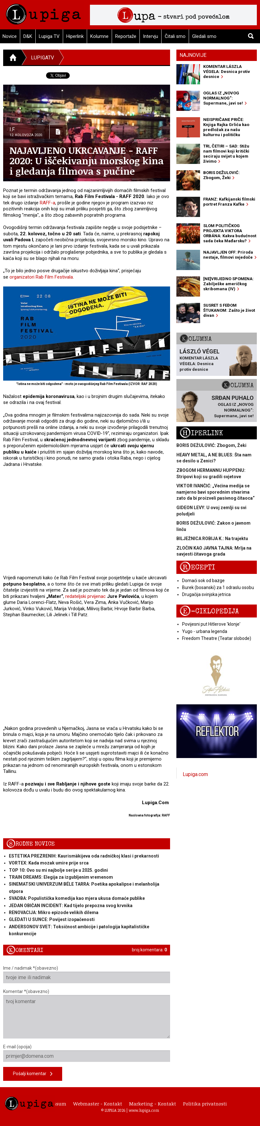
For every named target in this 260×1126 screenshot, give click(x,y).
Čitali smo (175, 36)
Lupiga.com (195, 774)
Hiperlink (75, 36)
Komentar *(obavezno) (86, 1014)
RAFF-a (47, 203)
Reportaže (125, 36)
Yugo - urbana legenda (204, 631)
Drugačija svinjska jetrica (206, 594)
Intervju (150, 36)
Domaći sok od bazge (203, 580)
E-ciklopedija (209, 611)
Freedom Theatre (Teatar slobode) (216, 638)
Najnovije (193, 55)
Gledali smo (204, 36)
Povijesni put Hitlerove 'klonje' (211, 624)
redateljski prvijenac (85, 596)
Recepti (197, 567)
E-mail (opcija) (86, 1053)
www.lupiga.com (144, 1110)
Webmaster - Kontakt (97, 1103)
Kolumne (99, 36)
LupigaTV (42, 58)
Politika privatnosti (205, 1103)
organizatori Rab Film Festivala (41, 277)
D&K (27, 36)
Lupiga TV (49, 36)
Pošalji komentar (32, 1074)
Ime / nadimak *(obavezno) (86, 974)
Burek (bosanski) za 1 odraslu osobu (218, 587)
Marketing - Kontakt (152, 1103)
